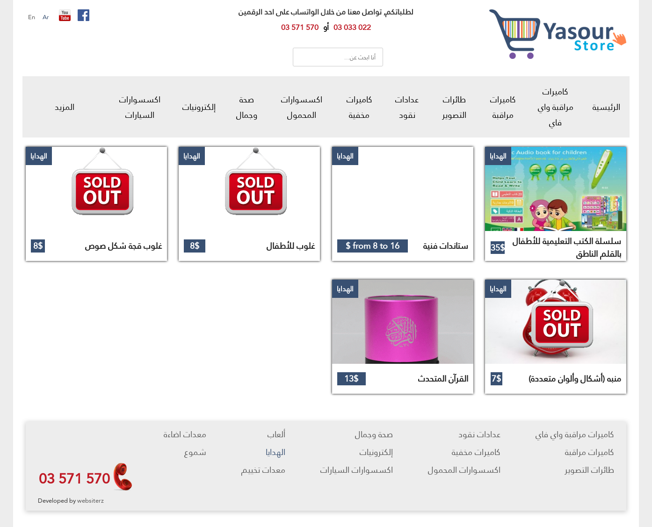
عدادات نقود (407, 107)
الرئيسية (606, 107)
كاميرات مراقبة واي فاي (555, 107)
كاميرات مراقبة (503, 107)
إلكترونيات (199, 107)
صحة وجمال (246, 107)
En (31, 16)
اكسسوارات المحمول (301, 107)
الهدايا (275, 452)
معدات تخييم (263, 469)
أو (326, 27)
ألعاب (276, 434)
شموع (195, 452)
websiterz (90, 500)
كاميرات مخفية (359, 107)
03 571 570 (74, 478)
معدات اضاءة (185, 434)
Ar (46, 16)
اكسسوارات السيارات (139, 107)
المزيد (64, 107)
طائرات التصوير (454, 107)
